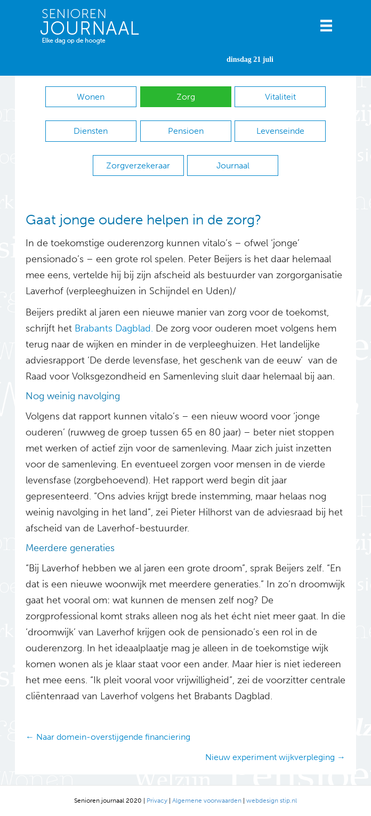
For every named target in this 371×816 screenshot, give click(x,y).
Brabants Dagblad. (114, 328)
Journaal (232, 165)
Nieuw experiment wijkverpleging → (275, 757)
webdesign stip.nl (271, 800)
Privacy (157, 800)
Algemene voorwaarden (206, 800)
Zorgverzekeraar (138, 165)
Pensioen (186, 131)
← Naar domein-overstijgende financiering (108, 737)
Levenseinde (280, 131)
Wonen (90, 97)
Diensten (91, 131)
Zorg (185, 97)
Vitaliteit (280, 97)
